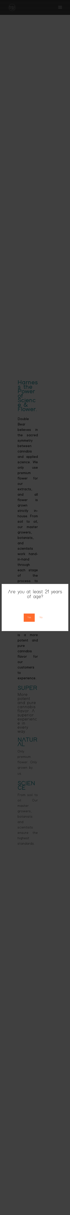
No (41, 617)
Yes (29, 617)
